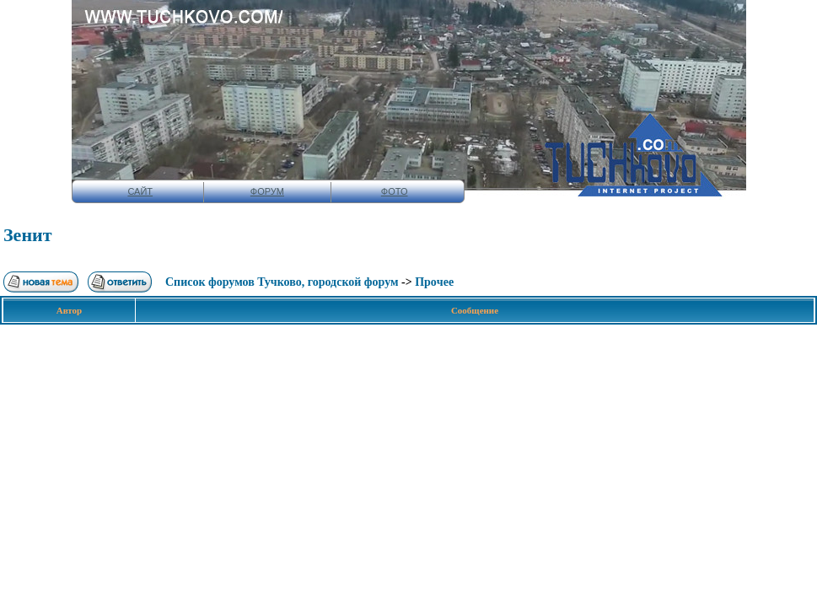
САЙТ (140, 191)
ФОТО (394, 191)
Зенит (27, 234)
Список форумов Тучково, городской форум (282, 282)
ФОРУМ (267, 191)
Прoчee (434, 282)
